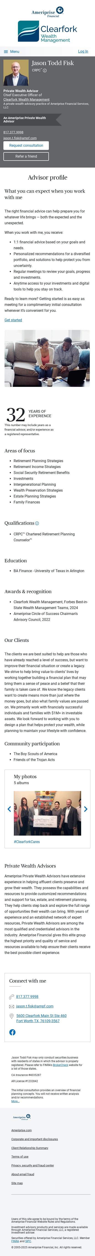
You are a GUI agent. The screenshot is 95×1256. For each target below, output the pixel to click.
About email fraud (22, 1174)
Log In (83, 51)
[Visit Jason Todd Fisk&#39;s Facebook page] (12, 1032)
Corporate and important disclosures (34, 1139)
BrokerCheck (60, 1065)
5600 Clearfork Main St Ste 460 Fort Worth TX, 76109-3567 (41, 1018)
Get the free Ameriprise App (51, 1206)
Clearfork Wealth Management (26, 100)
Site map (17, 1183)
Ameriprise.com (21, 1130)
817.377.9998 (13, 132)
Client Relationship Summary (29, 1148)
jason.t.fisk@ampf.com (20, 138)
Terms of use (19, 1156)
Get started (13, 320)
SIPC (28, 1241)
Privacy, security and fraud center (32, 1165)
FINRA (15, 1241)
